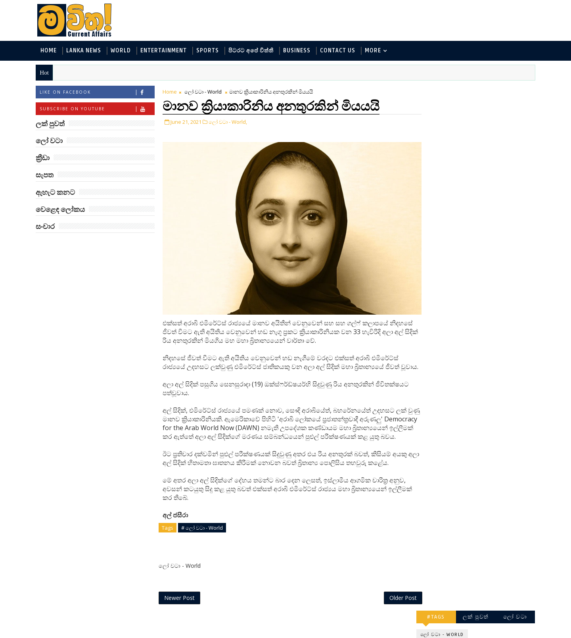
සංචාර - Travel (484, 200)
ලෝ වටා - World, (230, 122)
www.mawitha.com (128, 633)
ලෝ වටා (513, 90)
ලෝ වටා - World (205, 92)
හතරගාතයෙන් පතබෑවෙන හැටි (492, 424)
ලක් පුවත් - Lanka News (448, 121)
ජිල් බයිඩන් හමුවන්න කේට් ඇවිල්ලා (485, 360)
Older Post (388, 613)
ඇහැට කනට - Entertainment (456, 134)
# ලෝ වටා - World (204, 542)
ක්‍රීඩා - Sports (436, 174)
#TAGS (434, 90)
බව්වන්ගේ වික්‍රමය (480, 485)
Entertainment (165, 51)
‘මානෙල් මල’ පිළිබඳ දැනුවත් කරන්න (483, 232)
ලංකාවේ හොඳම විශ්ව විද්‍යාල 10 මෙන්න (485, 328)
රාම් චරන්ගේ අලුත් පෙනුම (481, 457)
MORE (375, 51)
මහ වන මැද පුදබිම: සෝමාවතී (483, 296)
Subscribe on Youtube (99, 109)
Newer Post (181, 613)
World (123, 51)
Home (50, 51)
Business (298, 51)
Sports (209, 51)
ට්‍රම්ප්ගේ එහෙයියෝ (482, 389)
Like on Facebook (99, 93)
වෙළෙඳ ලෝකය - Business (452, 187)
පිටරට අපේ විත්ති (253, 51)
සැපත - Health (436, 200)
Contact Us (339, 51)
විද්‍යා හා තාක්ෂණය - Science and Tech (467, 147)
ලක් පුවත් (474, 90)
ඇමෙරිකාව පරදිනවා (483, 260)
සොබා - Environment (493, 174)
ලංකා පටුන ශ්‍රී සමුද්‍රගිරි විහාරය (485, 521)
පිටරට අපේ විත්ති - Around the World (467, 160)
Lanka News (85, 51)
